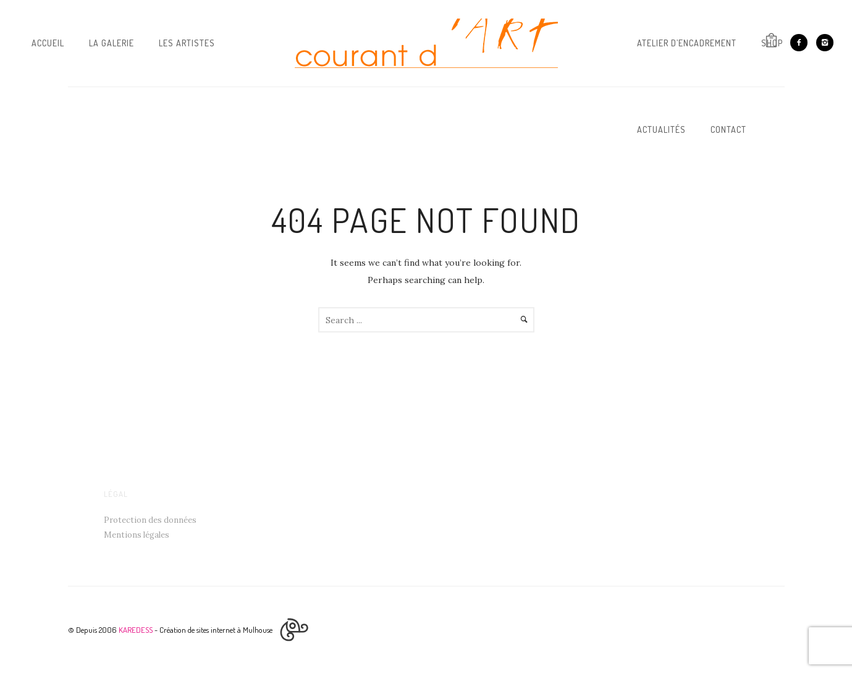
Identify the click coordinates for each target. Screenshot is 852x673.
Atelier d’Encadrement (686, 43)
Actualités (661, 129)
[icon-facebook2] (802, 42)
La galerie (111, 43)
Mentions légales (136, 535)
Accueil (48, 43)
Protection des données (150, 520)
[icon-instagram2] (824, 42)
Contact (728, 129)
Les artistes (187, 43)
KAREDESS (136, 630)
